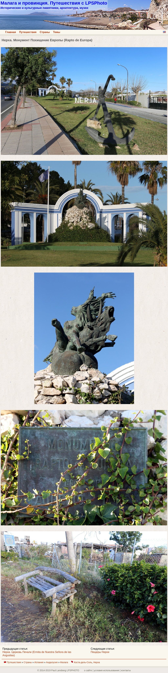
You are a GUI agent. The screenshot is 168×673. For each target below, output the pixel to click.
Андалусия (52, 662)
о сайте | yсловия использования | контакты (107, 670)
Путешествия (27, 32)
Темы (56, 32)
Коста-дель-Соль (83, 662)
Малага (64, 662)
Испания (39, 662)
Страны (45, 32)
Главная (10, 32)
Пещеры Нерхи (100, 652)
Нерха (96, 662)
